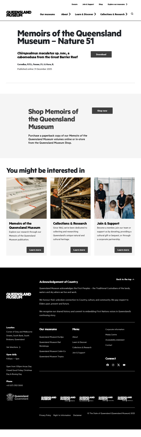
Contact (108, 346)
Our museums (47, 14)
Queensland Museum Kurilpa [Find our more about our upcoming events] (51, 338)
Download (101, 55)
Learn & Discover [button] (84, 14)
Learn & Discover (79, 343)
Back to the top (123, 280)
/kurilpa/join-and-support (114, 218)
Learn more (35, 251)
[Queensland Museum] (19, 14)
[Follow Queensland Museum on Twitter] (118, 366)
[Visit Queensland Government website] (17, 398)
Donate (75, 4)
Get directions (12, 348)
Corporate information (114, 330)
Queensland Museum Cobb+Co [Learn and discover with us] (52, 352)
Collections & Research (81, 348)
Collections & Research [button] (112, 14)
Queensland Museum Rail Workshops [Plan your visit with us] (50, 345)
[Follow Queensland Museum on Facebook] (107, 366)
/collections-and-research (70, 218)
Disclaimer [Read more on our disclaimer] (77, 416)
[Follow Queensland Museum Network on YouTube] (124, 366)
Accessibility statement (114, 341)
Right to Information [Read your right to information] (62, 416)
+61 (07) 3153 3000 (14, 386)
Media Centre (111, 335)
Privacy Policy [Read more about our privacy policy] (45, 416)
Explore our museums (116, 4)
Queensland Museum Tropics (51, 357)
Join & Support (88, 4)
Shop (101, 4)
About (75, 338)
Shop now (102, 111)
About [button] (64, 14)
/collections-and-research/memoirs (26, 218)
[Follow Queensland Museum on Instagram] (113, 366)
